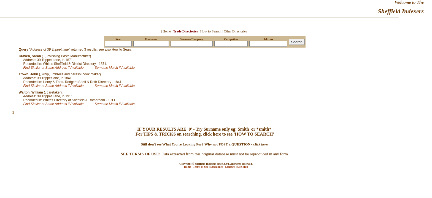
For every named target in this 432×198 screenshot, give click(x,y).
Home (187, 166)
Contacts (230, 166)
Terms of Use (200, 166)
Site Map (242, 166)
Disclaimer (216, 166)
